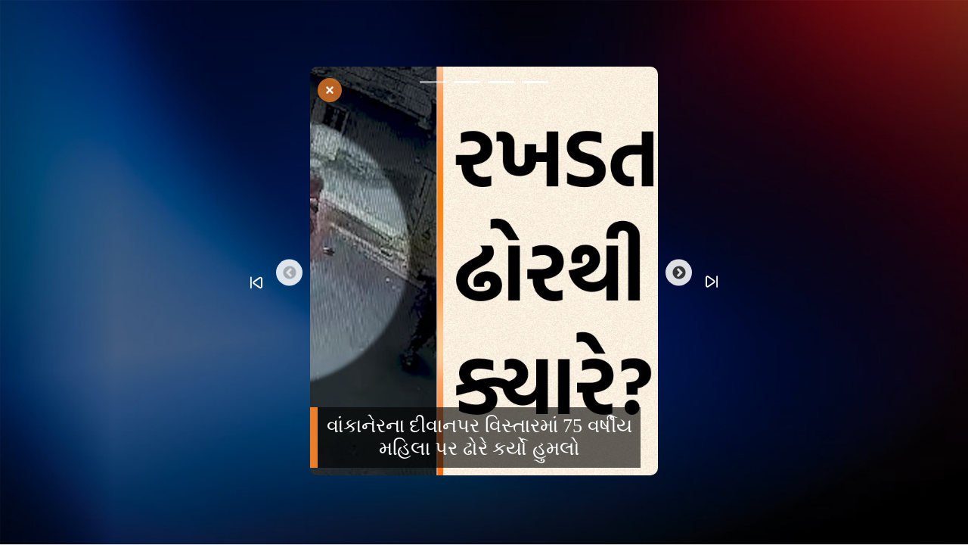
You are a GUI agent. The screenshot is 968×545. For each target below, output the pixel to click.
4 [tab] (535, 85)
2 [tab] (467, 85)
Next (679, 273)
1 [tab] (433, 85)
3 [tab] (501, 85)
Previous (289, 273)
